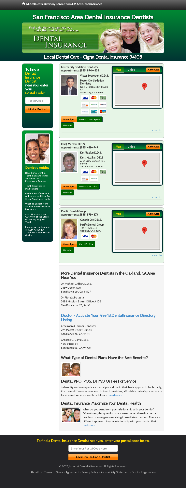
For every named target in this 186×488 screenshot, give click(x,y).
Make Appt (69, 119)
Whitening (36, 213)
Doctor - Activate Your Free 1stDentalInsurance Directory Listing (108, 317)
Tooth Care (31, 185)
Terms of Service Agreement (61, 472)
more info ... (157, 130)
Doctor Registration (144, 472)
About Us (36, 472)
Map (118, 69)
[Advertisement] (42, 275)
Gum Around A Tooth (34, 231)
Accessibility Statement (114, 472)
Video (131, 69)
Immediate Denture (39, 206)
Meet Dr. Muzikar (88, 186)
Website (67, 125)
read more (115, 395)
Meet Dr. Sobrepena (89, 119)
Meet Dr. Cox (86, 244)
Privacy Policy (90, 472)
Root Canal (31, 172)
